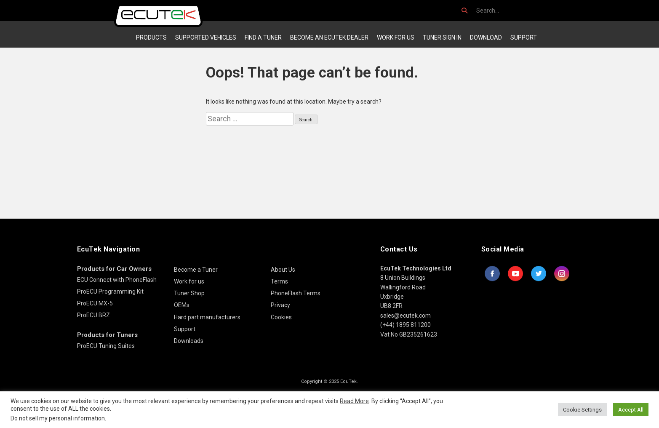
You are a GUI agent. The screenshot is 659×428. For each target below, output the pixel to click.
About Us (283, 269)
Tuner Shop (189, 293)
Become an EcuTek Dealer (329, 37)
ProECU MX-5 (95, 303)
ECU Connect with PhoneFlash (117, 279)
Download (486, 37)
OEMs (181, 305)
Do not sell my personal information (58, 418)
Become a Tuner (196, 269)
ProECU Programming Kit (110, 291)
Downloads (188, 340)
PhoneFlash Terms (295, 293)
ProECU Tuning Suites (106, 345)
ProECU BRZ (93, 315)
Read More (354, 401)
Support (523, 37)
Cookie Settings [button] (582, 410)
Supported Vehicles (205, 37)
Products (151, 37)
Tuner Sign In (442, 37)
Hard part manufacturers (207, 317)
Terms (279, 281)
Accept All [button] (630, 410)
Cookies (281, 317)
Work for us (395, 37)
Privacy (280, 305)
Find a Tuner (263, 37)
